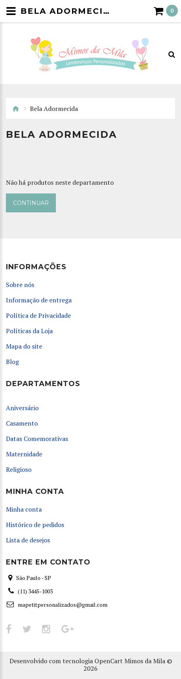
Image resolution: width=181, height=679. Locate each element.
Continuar (31, 202)
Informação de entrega (39, 300)
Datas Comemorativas (37, 439)
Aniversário (22, 408)
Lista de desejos (28, 540)
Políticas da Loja (29, 331)
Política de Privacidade (38, 315)
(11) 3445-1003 (35, 591)
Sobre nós (20, 285)
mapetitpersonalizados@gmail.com (62, 604)
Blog (12, 362)
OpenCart (108, 661)
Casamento (22, 423)
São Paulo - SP (33, 577)
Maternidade (24, 454)
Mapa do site (24, 346)
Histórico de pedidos (35, 525)
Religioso (18, 469)
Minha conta (24, 509)
